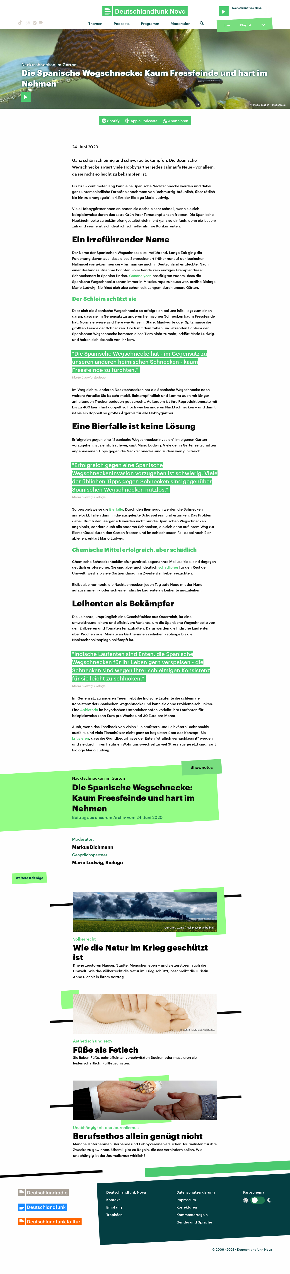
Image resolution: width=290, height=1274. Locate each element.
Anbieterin (89, 709)
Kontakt (113, 1199)
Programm (150, 23)
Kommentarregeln (192, 1214)
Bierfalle (116, 509)
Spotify (111, 120)
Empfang (114, 1207)
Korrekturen (186, 1207)
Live (227, 25)
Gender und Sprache (194, 1222)
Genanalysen (140, 275)
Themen (95, 23)
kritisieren (80, 738)
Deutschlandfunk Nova (126, 1192)
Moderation (181, 23)
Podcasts (122, 23)
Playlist (245, 25)
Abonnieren (175, 120)
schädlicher (168, 567)
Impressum (186, 1199)
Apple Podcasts (141, 120)
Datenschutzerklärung (195, 1192)
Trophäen (114, 1214)
